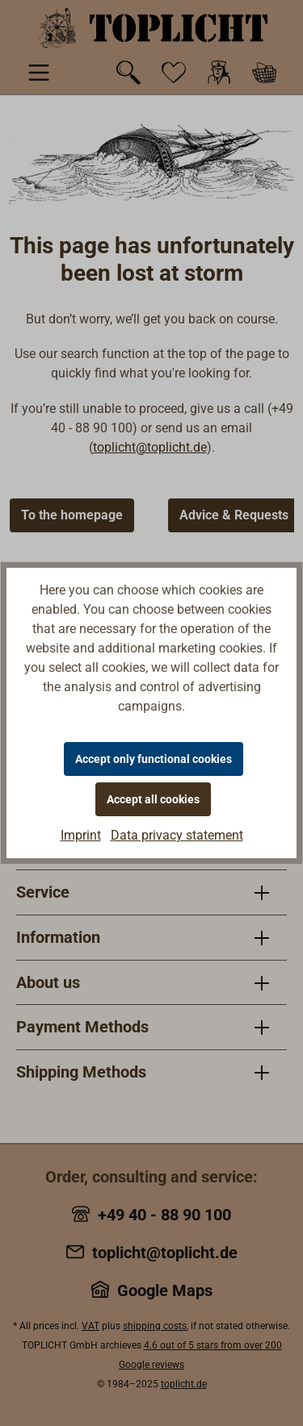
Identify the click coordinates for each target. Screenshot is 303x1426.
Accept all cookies (153, 799)
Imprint (81, 835)
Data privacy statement (177, 835)
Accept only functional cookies (153, 759)
